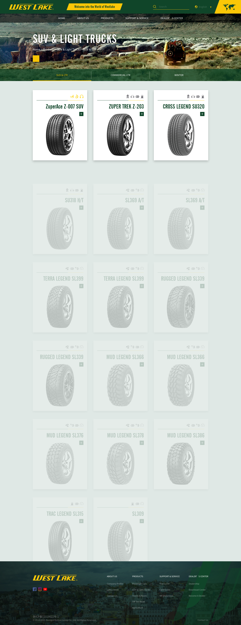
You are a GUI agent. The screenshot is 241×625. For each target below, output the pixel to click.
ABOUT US (83, 18)
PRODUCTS (107, 18)
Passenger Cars (139, 583)
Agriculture (137, 607)
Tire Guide (164, 583)
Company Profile (115, 583)
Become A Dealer (197, 595)
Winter (179, 75)
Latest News (113, 589)
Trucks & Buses (139, 595)
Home (36, 49)
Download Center (197, 589)
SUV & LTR (89, 49)
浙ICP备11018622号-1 (46, 616)
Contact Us (112, 595)
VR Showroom (166, 595)
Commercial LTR (120, 75)
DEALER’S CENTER (172, 18)
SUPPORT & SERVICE (137, 18)
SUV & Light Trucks (69, 49)
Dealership (194, 583)
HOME (61, 18)
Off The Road (138, 601)
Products (48, 49)
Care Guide (164, 589)
